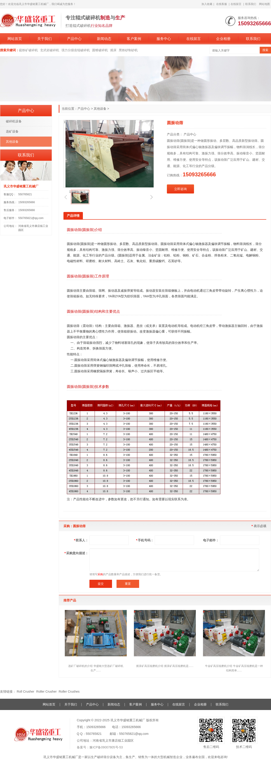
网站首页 (14, 39)
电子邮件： (211, 540)
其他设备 (100, 108)
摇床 (113, 50)
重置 (128, 583)
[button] (65, 197)
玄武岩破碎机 (49, 50)
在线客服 (221, 4)
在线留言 (236, 4)
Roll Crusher (26, 691)
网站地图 (264, 4)
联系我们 (250, 4)
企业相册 (223, 39)
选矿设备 (12, 131)
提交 (101, 583)
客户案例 (134, 39)
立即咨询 (180, 189)
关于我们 (44, 39)
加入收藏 (206, 4)
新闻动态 (104, 39)
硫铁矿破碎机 (28, 50)
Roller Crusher (47, 691)
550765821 (25, 194)
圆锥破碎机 (100, 50)
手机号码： (145, 540)
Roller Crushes (69, 691)
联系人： (81, 540)
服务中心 (164, 39)
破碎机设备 (14, 121)
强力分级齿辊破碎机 (75, 50)
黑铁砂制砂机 (128, 50)
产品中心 (74, 39)
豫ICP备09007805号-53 (106, 747)
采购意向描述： (76, 553)
